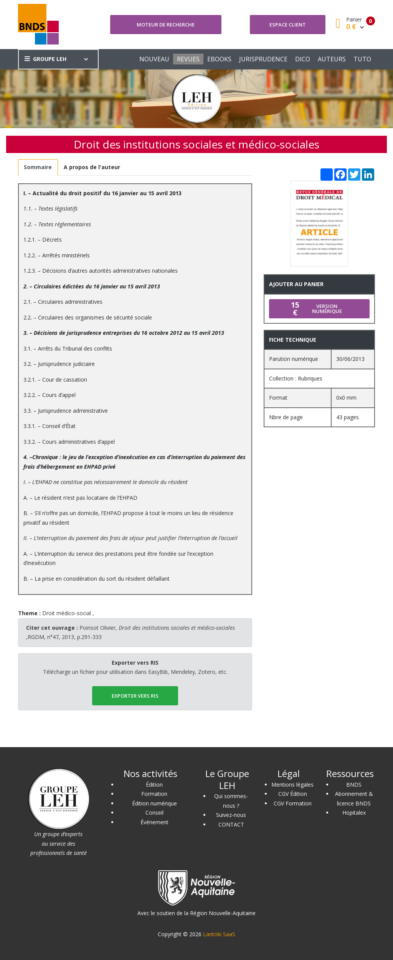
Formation (154, 793)
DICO (302, 59)
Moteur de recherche (166, 24)
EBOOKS (219, 59)
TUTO (362, 59)
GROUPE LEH (45, 59)
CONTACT (231, 824)
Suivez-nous (231, 814)
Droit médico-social (66, 613)
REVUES (188, 59)
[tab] (38, 167)
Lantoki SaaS (219, 934)
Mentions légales (292, 784)
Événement (154, 822)
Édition (154, 784)
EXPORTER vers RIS (135, 695)
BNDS (354, 784)
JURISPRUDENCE (263, 59)
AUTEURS (332, 59)
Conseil (154, 812)
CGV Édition (292, 793)
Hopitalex (354, 812)
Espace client (287, 24)
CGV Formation (293, 803)
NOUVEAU (154, 59)
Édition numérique (154, 803)
